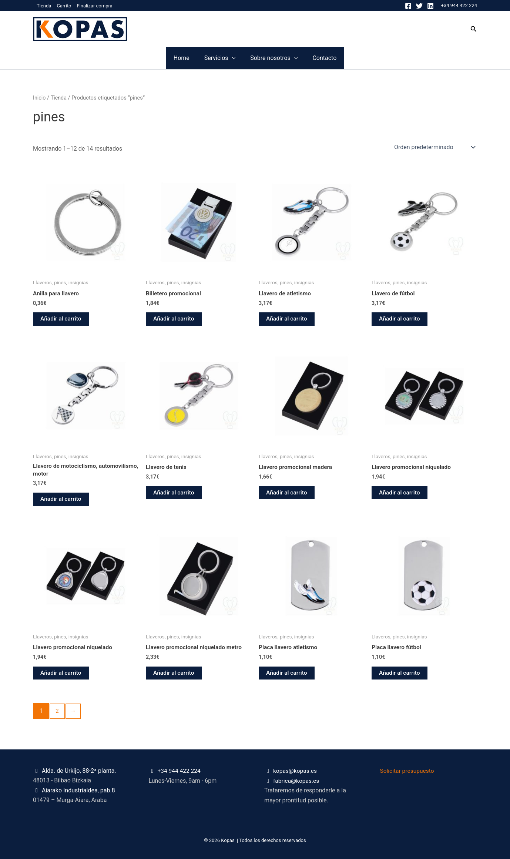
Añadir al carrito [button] (61, 319)
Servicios (205, 58)
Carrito (64, 6)
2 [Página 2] (57, 713)
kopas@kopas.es (295, 770)
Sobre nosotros (288, 58)
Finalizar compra (94, 6)
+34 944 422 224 (459, 5)
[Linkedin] (430, 6)
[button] (473, 29)
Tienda (44, 6)
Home (137, 57)
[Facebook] (408, 6)
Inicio (39, 97)
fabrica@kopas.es (297, 780)
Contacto (369, 57)
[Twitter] (419, 6)
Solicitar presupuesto (408, 770)
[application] (217, 58)
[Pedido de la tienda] (434, 147)
